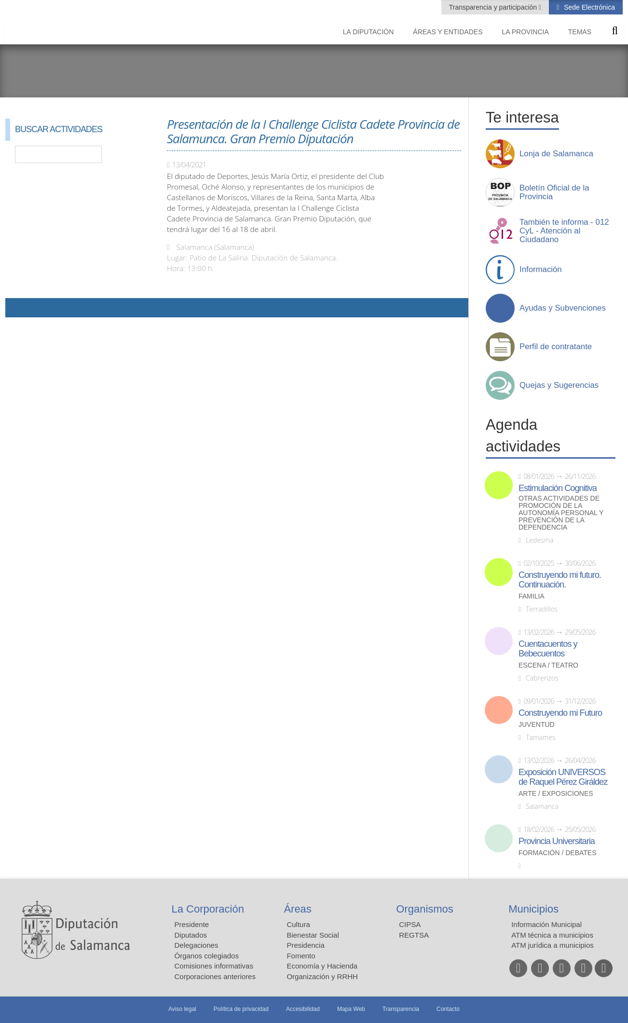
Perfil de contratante (555, 346)
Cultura (298, 924)
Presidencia (305, 945)
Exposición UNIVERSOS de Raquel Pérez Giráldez (563, 777)
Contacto (448, 1009)
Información (540, 269)
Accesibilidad (303, 1009)
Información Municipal (546, 924)
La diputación (368, 32)
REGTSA (414, 935)
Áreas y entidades (447, 32)
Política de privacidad (241, 1009)
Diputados (191, 935)
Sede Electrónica (588, 7)
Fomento (301, 956)
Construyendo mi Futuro (560, 713)
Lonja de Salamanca (556, 154)
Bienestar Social (313, 935)
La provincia (525, 32)
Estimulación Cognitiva (558, 488)
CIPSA (410, 924)
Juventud (537, 724)
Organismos (424, 909)
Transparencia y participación (494, 7)
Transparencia (400, 1009)
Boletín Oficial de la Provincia (554, 192)
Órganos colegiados (207, 956)
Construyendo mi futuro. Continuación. (560, 579)
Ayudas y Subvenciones (562, 308)
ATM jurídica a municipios (552, 945)
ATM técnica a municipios (552, 935)
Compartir (17, 307)
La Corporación (208, 909)
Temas (579, 32)
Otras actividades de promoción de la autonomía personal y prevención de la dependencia (561, 513)
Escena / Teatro (548, 665)
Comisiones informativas (214, 966)
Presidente (192, 924)
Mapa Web (351, 1009)
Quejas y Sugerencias (559, 385)
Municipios (533, 909)
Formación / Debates (558, 853)
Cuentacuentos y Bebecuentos (548, 648)
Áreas (297, 909)
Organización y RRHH (322, 976)
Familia (532, 596)
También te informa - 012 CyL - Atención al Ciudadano (564, 231)
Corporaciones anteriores (215, 976)
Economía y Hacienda (322, 966)
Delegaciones (196, 945)
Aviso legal (182, 1009)
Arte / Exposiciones (556, 793)
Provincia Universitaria (557, 841)
